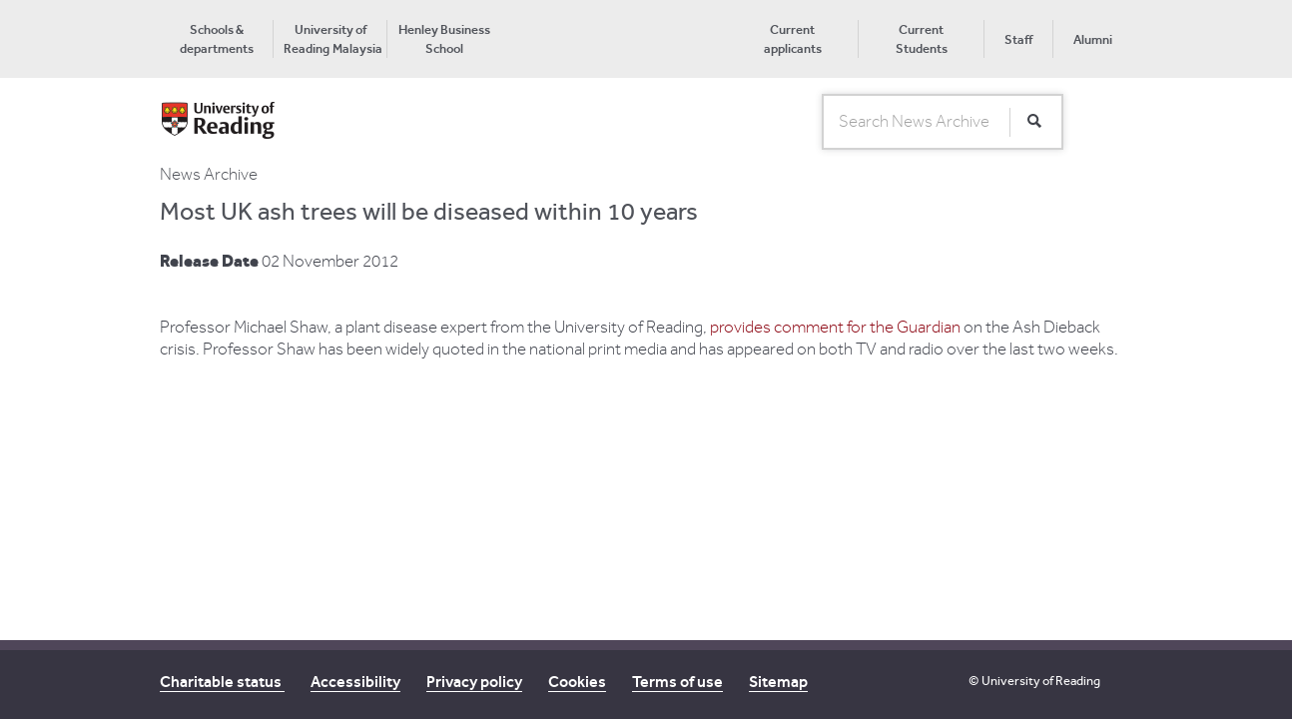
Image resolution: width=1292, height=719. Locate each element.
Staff (1018, 39)
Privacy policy (474, 681)
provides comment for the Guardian (837, 328)
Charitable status (222, 681)
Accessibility (355, 681)
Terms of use (677, 681)
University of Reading (1040, 680)
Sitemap (778, 681)
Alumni (1092, 39)
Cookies (577, 681)
